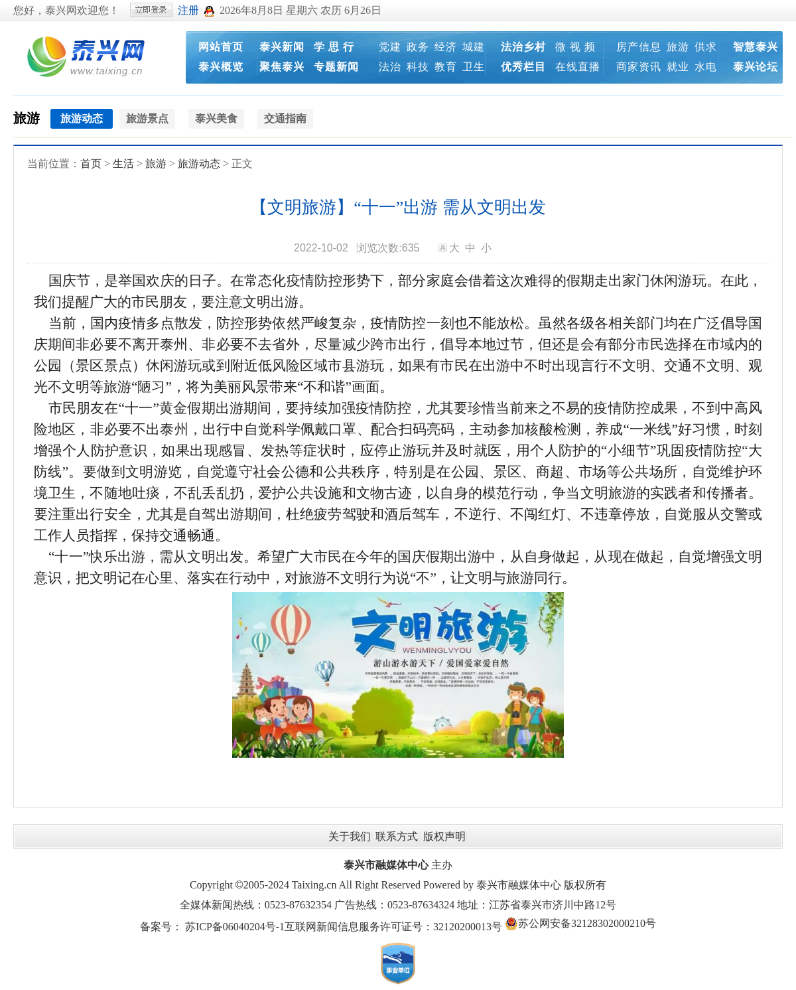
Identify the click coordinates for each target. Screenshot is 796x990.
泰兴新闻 (281, 46)
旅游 (678, 46)
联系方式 (396, 836)
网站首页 (220, 46)
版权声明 (444, 836)
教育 (445, 66)
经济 (445, 46)
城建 (473, 46)
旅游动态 (199, 163)
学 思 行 (334, 46)
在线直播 (577, 66)
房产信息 (638, 46)
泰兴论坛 (755, 66)
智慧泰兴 (755, 46)
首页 (90, 163)
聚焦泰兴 (281, 66)
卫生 (473, 66)
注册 (188, 10)
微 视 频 (575, 46)
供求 (706, 46)
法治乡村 (523, 46)
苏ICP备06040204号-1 (235, 926)
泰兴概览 (220, 66)
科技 (418, 66)
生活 (123, 163)
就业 (678, 66)
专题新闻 (336, 66)
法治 (390, 66)
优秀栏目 (523, 66)
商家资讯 (638, 66)
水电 (706, 66)
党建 (390, 46)
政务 (418, 46)
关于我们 (349, 836)
